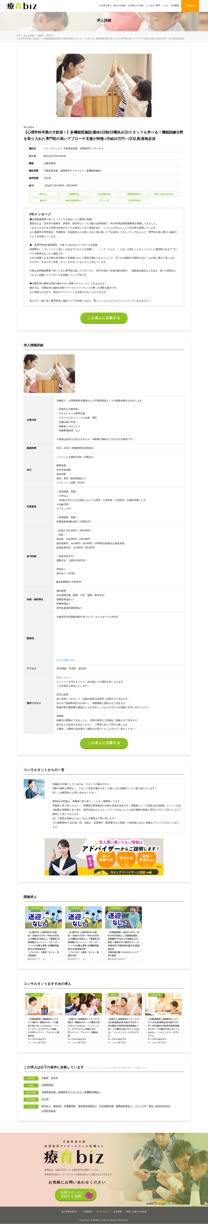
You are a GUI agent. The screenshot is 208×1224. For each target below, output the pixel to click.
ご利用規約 (87, 1212)
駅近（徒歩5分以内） (160, 1106)
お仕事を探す (105, 5)
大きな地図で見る (65, 660)
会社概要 (175, 5)
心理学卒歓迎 (48, 1111)
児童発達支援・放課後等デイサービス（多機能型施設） (71, 1092)
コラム (165, 5)
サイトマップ (103, 1212)
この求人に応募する (104, 318)
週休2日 (57, 1106)
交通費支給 (70, 1106)
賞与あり (46, 1106)
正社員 (45, 1099)
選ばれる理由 (120, 5)
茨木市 (49, 35)
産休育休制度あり (87, 1106)
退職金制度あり (124, 1106)
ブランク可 (140, 1106)
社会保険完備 (106, 1106)
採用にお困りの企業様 (136, 1212)
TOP (18, 35)
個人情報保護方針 (69, 1212)
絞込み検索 (29, 35)
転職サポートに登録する (72, 1195)
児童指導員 (47, 1085)
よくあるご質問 (153, 5)
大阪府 (40, 35)
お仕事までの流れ (136, 5)
